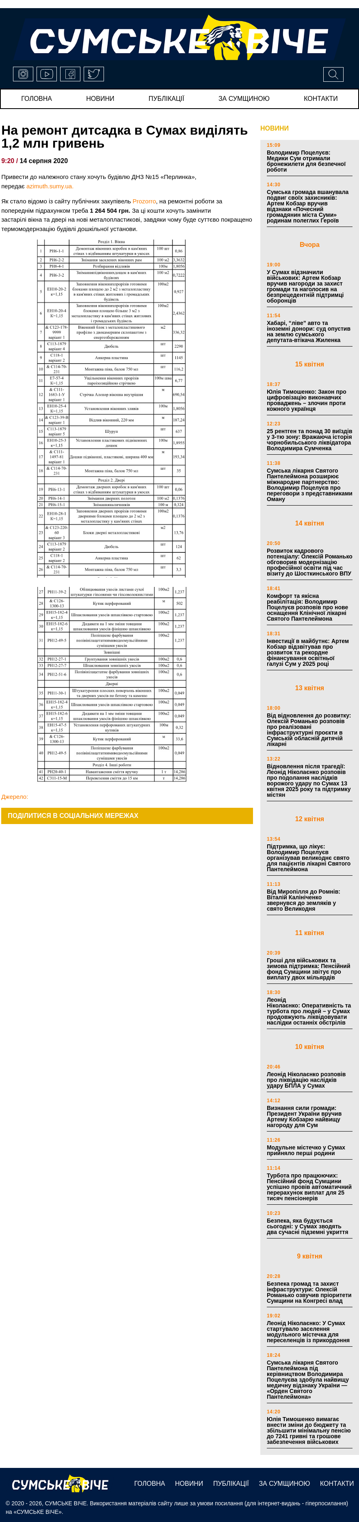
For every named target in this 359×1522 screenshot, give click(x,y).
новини (100, 98)
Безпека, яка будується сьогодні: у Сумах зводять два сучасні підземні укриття (308, 1226)
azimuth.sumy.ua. (50, 186)
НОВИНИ (274, 128)
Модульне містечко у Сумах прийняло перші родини (306, 1150)
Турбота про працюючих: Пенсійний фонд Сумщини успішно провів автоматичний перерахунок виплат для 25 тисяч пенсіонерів (309, 1186)
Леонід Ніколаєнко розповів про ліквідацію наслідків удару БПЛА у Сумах (306, 1080)
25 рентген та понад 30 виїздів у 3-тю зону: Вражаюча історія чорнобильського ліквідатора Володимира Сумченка (310, 439)
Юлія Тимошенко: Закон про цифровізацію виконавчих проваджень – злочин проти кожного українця (306, 400)
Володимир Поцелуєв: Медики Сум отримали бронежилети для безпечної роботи (306, 161)
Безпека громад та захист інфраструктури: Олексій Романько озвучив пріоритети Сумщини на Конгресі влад (309, 1292)
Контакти (321, 98)
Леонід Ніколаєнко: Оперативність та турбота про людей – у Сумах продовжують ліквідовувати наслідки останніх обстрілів (309, 1011)
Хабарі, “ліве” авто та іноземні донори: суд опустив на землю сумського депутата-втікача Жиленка (308, 331)
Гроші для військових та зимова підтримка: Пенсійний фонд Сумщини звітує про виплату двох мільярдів (308, 969)
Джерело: (14, 796)
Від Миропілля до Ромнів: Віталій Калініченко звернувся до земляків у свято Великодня (303, 900)
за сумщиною (244, 98)
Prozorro (144, 201)
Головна (36, 98)
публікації (166, 98)
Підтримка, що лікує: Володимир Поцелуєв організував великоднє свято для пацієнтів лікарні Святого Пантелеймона (309, 857)
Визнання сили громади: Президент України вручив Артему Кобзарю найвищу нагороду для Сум (304, 1116)
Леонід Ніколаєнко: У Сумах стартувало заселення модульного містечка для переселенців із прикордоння (308, 1331)
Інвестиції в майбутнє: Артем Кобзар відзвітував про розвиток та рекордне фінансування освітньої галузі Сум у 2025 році (308, 652)
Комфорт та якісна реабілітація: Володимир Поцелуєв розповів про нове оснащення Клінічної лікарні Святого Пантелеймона (307, 607)
